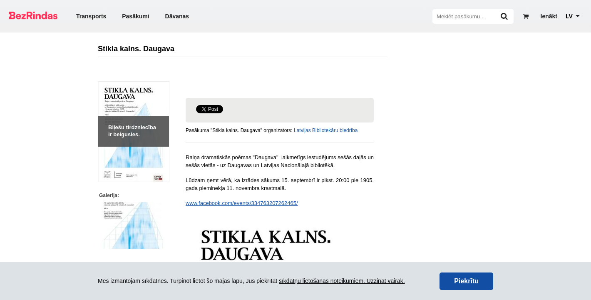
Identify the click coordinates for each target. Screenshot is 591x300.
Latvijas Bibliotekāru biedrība (326, 130)
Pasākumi (135, 16)
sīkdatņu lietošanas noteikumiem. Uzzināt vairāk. (342, 281)
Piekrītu (466, 281)
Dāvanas (177, 16)
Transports (91, 16)
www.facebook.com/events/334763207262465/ (242, 203)
